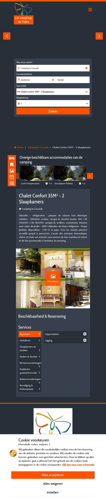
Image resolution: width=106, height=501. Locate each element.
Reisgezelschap (22, 97)
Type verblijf (21, 85)
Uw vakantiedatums (24, 74)
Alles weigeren (53, 484)
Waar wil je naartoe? (24, 62)
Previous (6, 36)
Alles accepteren (53, 475)
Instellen (53, 492)
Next (99, 36)
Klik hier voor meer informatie (78, 464)
